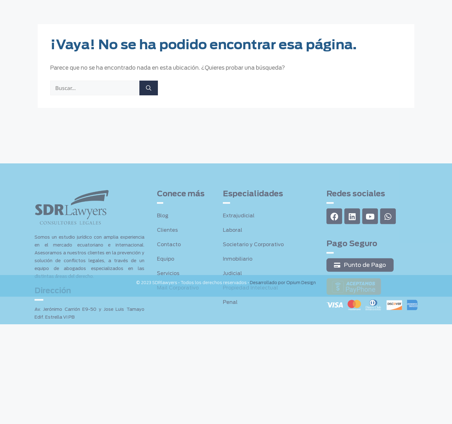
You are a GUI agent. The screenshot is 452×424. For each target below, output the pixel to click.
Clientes (256, 9)
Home (110, 9)
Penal (230, 344)
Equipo (224, 9)
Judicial (232, 315)
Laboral (233, 272)
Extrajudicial (239, 257)
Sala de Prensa (296, 9)
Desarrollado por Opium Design (283, 284)
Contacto (338, 9)
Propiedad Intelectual (252, 329)
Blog (163, 257)
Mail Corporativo (179, 329)
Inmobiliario (238, 301)
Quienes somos (146, 9)
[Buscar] (148, 89)
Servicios (188, 9)
